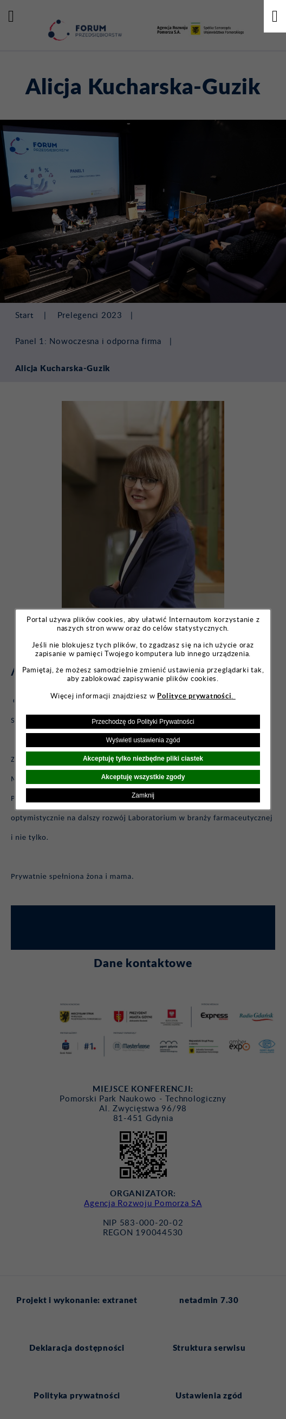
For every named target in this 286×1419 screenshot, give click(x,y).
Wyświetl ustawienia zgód (143, 740)
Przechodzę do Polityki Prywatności (143, 721)
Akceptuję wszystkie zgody (143, 777)
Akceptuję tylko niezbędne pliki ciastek (143, 758)
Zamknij (143, 795)
